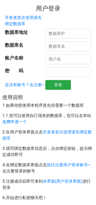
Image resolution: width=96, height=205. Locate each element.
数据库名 (14, 45)
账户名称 (14, 58)
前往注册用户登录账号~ (69, 164)
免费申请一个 (14, 121)
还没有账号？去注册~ (25, 84)
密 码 (14, 70)
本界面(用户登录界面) (62, 181)
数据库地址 (16, 32)
